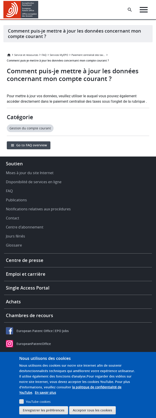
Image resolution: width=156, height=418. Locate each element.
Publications (16, 199)
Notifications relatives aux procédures (38, 209)
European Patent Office (35, 331)
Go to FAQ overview (31, 145)
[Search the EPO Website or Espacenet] (130, 10)
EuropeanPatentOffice (34, 344)
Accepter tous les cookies (92, 410)
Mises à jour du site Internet (30, 172)
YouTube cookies (38, 401)
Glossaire (14, 245)
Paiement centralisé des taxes (88, 55)
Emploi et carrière (25, 274)
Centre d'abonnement (24, 227)
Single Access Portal (28, 288)
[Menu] (143, 9)
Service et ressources (26, 55)
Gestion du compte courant (30, 128)
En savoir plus (45, 392)
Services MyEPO (59, 55)
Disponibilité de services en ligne (33, 181)
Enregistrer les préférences (43, 410)
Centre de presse (24, 260)
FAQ (44, 55)
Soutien (14, 164)
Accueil (9, 55)
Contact (12, 218)
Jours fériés (15, 236)
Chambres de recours (29, 315)
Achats (13, 302)
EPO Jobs (62, 331)
